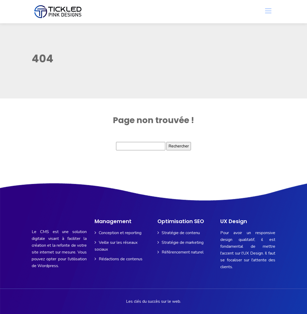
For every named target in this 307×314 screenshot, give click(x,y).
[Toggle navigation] (268, 11)
